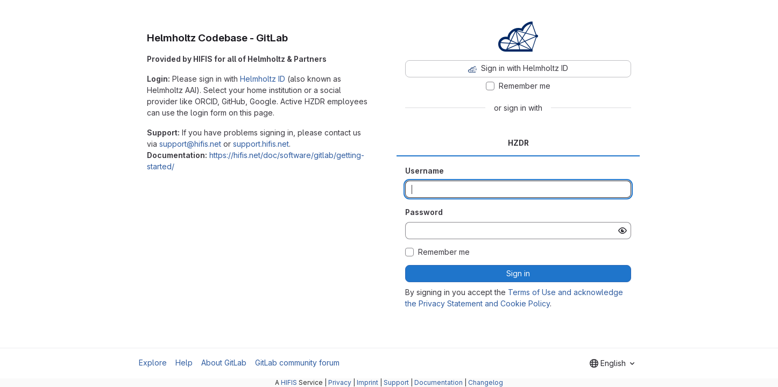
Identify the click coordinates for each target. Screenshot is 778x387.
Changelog (485, 382)
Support (396, 382)
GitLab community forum (297, 362)
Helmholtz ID (262, 78)
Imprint (367, 382)
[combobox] (612, 363)
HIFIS (289, 382)
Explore (153, 362)
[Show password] (622, 230)
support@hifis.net (190, 143)
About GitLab (223, 362)
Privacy (339, 382)
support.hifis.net (261, 143)
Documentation (438, 382)
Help (184, 362)
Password (424, 212)
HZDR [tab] (518, 142)
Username (424, 170)
